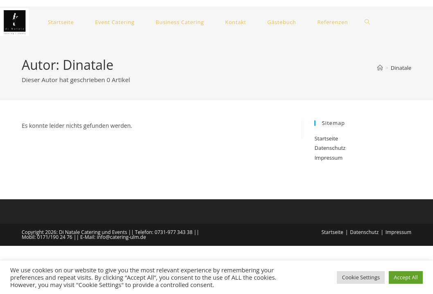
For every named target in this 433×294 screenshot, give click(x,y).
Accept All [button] (406, 277)
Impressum (328, 157)
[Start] (380, 67)
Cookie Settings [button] (361, 277)
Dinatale (401, 67)
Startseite (326, 138)
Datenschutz (329, 147)
